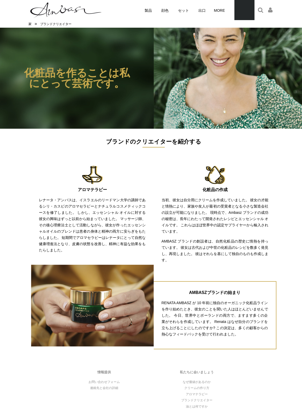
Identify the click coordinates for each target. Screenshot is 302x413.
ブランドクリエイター (196, 400)
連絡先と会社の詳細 (104, 388)
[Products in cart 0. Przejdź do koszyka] (244, 10)
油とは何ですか (197, 406)
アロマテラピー (197, 394)
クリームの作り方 (196, 388)
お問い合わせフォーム (104, 382)
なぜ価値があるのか (197, 382)
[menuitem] (148, 10)
